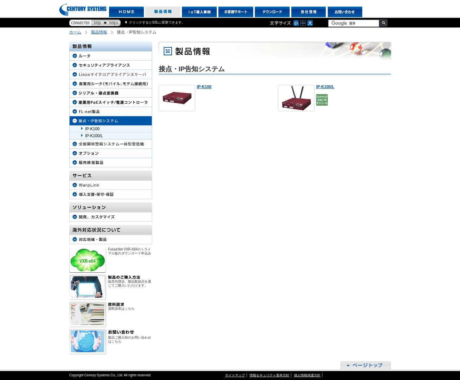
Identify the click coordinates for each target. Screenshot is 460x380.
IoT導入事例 (199, 12)
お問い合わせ (345, 12)
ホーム (75, 32)
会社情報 (308, 12)
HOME (126, 12)
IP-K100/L (325, 86)
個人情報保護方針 (307, 375)
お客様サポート (235, 12)
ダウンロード (272, 12)
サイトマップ (235, 375)
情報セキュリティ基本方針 (269, 375)
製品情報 (162, 12)
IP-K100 (204, 86)
